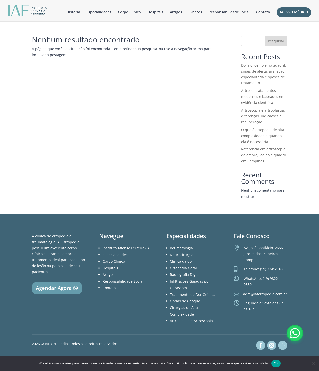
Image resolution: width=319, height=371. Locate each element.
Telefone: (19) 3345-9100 (264, 269)
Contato (263, 12)
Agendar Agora (54, 288)
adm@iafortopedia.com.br (265, 294)
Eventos (195, 12)
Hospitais (155, 12)
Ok (276, 363)
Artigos (176, 12)
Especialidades (98, 12)
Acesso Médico (294, 12)
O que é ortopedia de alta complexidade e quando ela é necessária (262, 135)
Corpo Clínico (129, 12)
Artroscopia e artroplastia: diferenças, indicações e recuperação (263, 116)
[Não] (312, 363)
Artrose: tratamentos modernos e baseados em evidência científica (262, 96)
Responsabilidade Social (229, 12)
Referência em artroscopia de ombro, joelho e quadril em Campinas (263, 155)
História (73, 12)
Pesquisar (276, 41)
